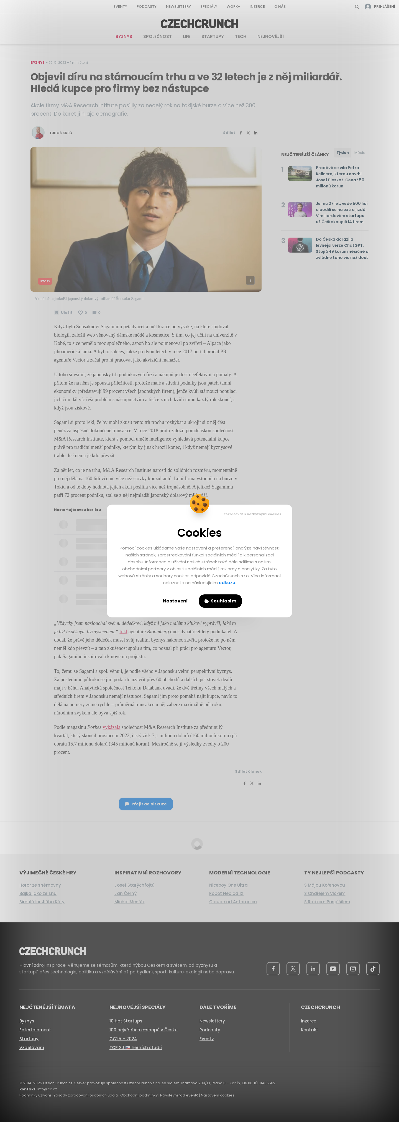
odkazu (227, 583)
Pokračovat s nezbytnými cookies (252, 514)
